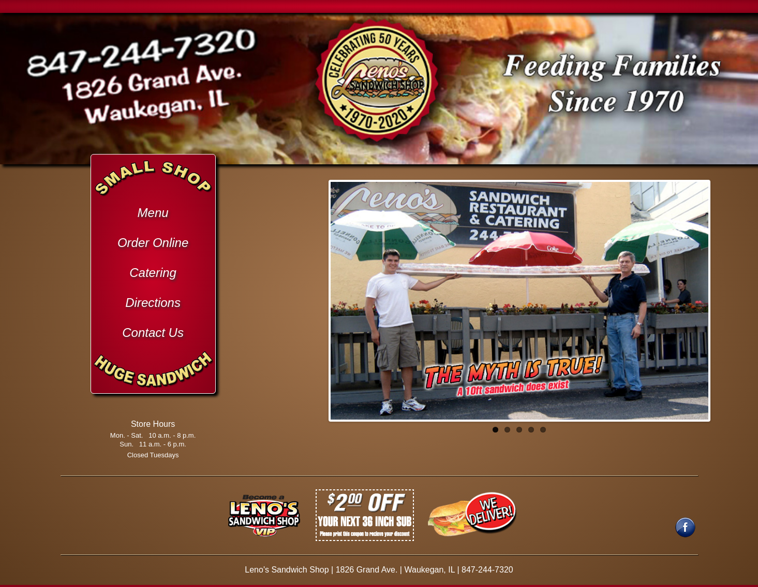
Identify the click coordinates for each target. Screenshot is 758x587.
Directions (153, 303)
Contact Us (153, 332)
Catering (152, 273)
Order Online (152, 243)
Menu (153, 213)
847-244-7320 (487, 569)
